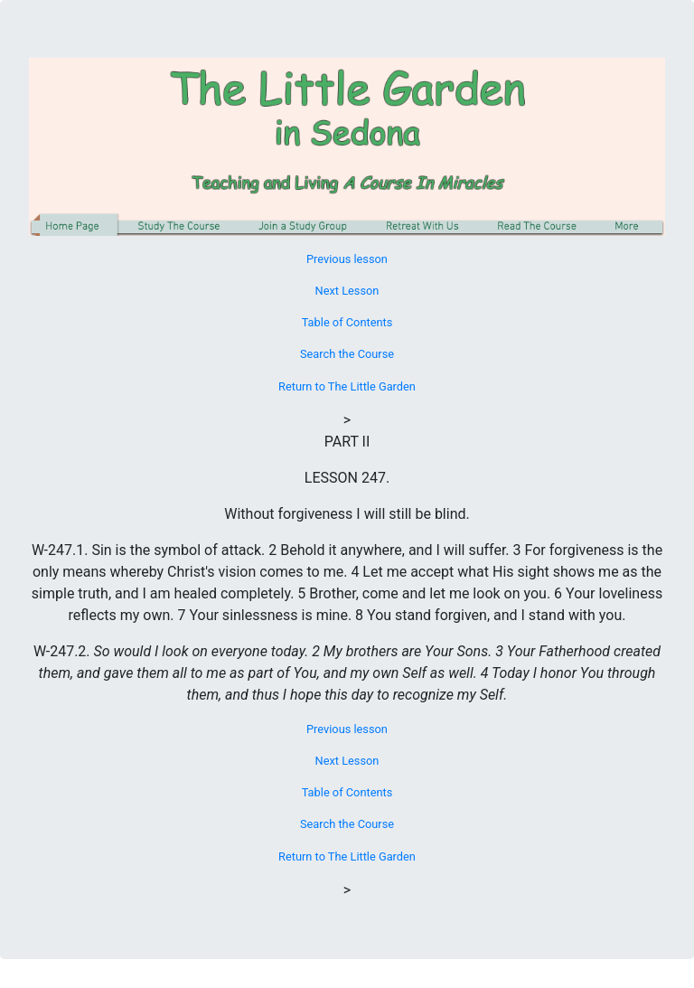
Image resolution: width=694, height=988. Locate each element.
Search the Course (347, 354)
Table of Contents (347, 322)
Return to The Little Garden (347, 386)
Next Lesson (347, 290)
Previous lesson (347, 259)
